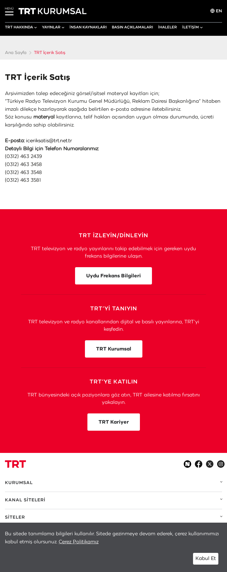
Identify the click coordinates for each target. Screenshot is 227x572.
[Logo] (15, 464)
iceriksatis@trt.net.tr (49, 140)
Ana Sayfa (16, 53)
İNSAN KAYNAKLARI (88, 27)
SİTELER (15, 517)
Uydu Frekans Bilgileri (113, 275)
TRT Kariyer (114, 422)
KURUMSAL (19, 483)
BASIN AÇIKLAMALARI (132, 27)
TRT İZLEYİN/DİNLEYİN (113, 235)
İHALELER (167, 27)
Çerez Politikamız (79, 541)
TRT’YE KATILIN (114, 382)
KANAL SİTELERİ (25, 500)
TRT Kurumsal (113, 348)
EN (216, 11)
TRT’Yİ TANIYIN (113, 309)
